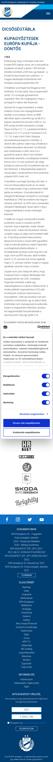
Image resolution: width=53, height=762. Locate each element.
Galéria (26, 620)
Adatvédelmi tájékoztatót (34, 723)
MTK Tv (26, 641)
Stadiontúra (26, 630)
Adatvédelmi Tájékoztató (26, 683)
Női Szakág (26, 649)
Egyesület (26, 663)
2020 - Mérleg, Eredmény (26, 545)
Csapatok (26, 594)
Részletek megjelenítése (32, 414)
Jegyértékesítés (26, 652)
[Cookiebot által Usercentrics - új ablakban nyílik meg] (38, 327)
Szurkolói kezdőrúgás (26, 627)
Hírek (26, 591)
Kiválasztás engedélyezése (26, 432)
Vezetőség (26, 612)
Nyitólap (26, 587)
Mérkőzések (26, 598)
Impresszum (26, 679)
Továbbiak (26, 575)
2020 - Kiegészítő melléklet (26, 541)
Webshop (26, 656)
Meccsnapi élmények (26, 623)
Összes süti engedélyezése (26, 423)
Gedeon (27, 616)
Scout (27, 638)
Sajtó (26, 634)
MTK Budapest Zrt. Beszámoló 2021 (26, 563)
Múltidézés (26, 605)
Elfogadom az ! (28, 723)
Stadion (26, 659)
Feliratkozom (26, 729)
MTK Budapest (26, 601)
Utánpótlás (26, 645)
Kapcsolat (26, 667)
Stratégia (26, 609)
